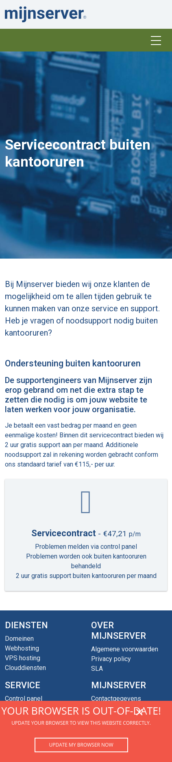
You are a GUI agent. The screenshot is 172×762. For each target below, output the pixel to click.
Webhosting (22, 648)
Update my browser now (81, 744)
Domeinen (19, 638)
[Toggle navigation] (155, 40)
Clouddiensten (25, 668)
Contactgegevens (116, 698)
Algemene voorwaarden (124, 649)
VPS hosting (22, 658)
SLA (97, 668)
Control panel (23, 698)
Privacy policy (111, 659)
